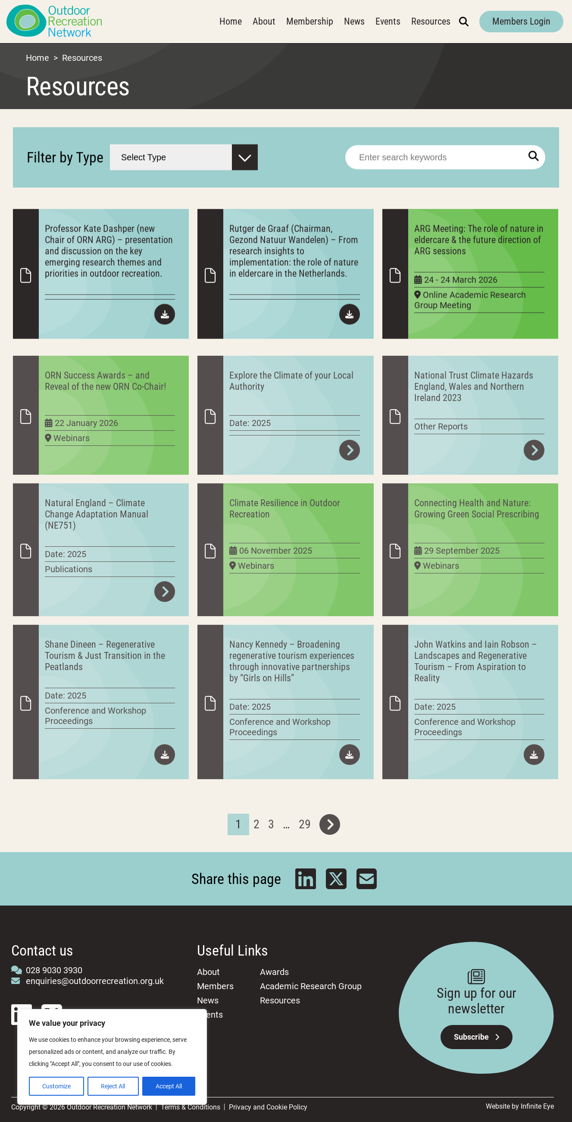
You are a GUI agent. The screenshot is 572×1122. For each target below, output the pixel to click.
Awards (274, 972)
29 (305, 850)
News (354, 21)
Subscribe (476, 1036)
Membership (309, 21)
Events (387, 21)
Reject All (113, 1086)
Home (230, 21)
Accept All (169, 1086)
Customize (56, 1086)
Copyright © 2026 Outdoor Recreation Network (81, 1107)
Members (215, 986)
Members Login (521, 21)
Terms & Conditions (190, 1107)
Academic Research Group (311, 986)
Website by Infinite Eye (520, 1106)
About (264, 21)
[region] (112, 1057)
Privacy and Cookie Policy (268, 1107)
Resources (430, 21)
